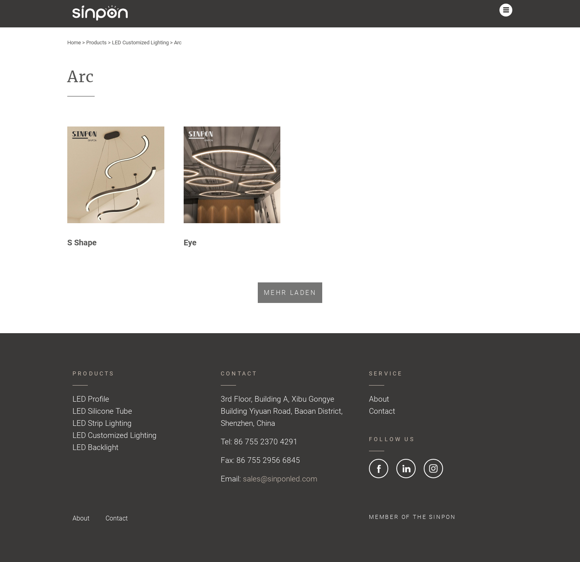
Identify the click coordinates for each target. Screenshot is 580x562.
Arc (178, 42)
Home (74, 42)
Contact (382, 411)
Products (96, 42)
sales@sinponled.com (280, 478)
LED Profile (90, 399)
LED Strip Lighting (102, 423)
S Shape (82, 242)
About (379, 399)
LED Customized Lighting (140, 42)
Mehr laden (290, 293)
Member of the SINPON (412, 517)
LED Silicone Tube (102, 411)
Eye (190, 242)
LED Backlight (95, 447)
